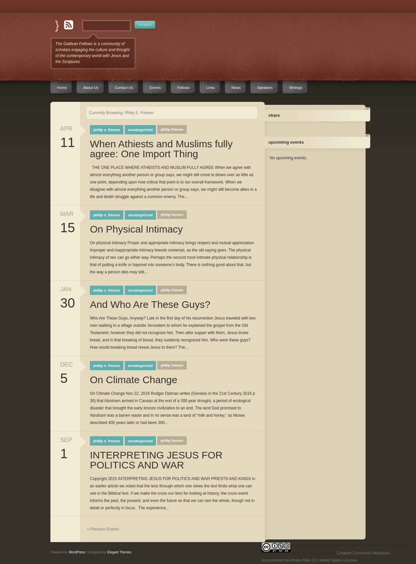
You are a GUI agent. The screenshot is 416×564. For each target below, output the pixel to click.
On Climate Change (133, 380)
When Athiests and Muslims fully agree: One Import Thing (161, 149)
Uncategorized (140, 130)
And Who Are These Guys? (150, 305)
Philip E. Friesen (106, 130)
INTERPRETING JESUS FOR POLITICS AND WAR (156, 460)
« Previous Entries (103, 529)
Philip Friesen (172, 129)
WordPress (77, 552)
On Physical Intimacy (136, 229)
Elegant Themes (119, 552)
